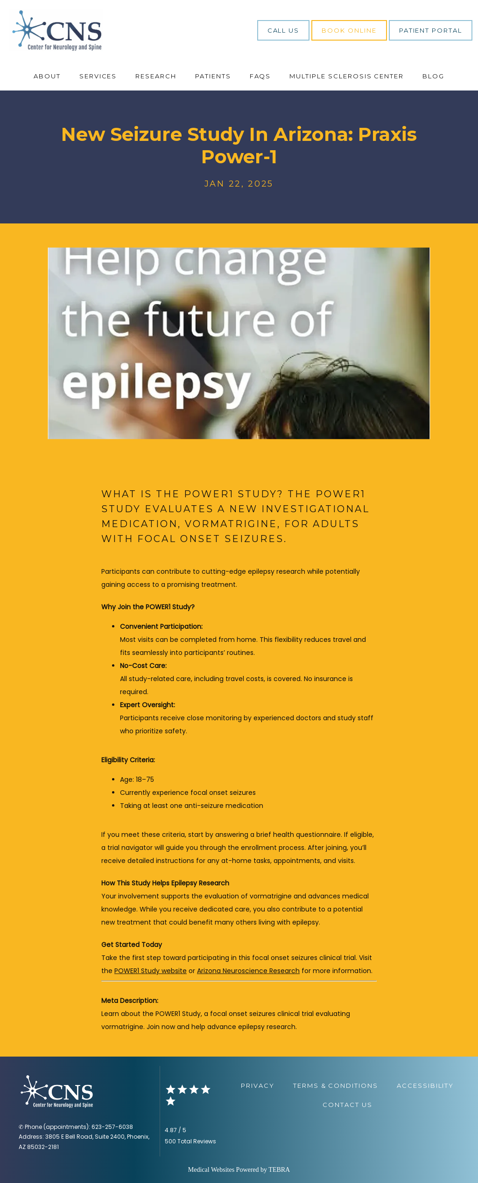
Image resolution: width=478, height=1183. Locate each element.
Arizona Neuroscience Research (248, 970)
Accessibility (425, 1085)
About (47, 76)
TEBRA (279, 1169)
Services (98, 76)
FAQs (260, 76)
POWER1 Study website (150, 970)
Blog (433, 76)
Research (155, 76)
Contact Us (348, 1104)
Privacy (257, 1085)
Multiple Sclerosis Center (346, 76)
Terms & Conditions (335, 1085)
